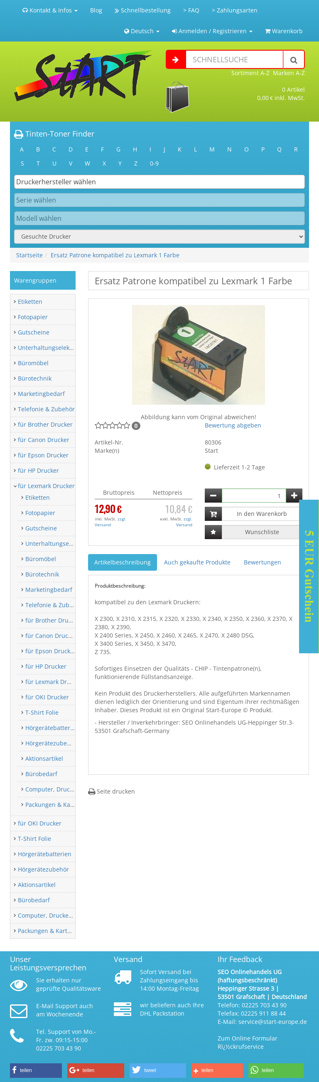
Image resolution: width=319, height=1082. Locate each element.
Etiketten (30, 301)
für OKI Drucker (47, 697)
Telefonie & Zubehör (46, 409)
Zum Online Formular (247, 1038)
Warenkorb (284, 31)
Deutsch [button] (142, 31)
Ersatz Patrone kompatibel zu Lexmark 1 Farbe (115, 255)
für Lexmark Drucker (46, 486)
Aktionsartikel (44, 758)
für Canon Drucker (43, 440)
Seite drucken (111, 791)
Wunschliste (262, 532)
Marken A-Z (289, 73)
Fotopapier (33, 317)
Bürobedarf (41, 774)
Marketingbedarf (41, 394)
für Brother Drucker (45, 424)
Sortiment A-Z (250, 73)
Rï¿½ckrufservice (241, 1046)
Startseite (29, 255)
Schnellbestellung (143, 10)
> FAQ (191, 10)
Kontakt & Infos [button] (50, 10)
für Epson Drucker (43, 455)
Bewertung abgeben (233, 425)
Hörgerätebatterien (52, 728)
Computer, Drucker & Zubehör (67, 789)
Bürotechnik (35, 378)
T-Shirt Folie (42, 712)
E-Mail (45, 1006)
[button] (36, 1070)
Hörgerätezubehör (50, 743)
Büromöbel (33, 363)
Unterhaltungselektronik (52, 348)
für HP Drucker (38, 470)
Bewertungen (262, 562)
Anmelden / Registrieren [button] (212, 31)
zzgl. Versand (110, 522)
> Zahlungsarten (235, 10)
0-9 (154, 163)
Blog (96, 10)
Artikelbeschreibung (122, 562)
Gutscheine (33, 332)
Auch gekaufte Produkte (197, 562)
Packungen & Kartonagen (60, 804)
